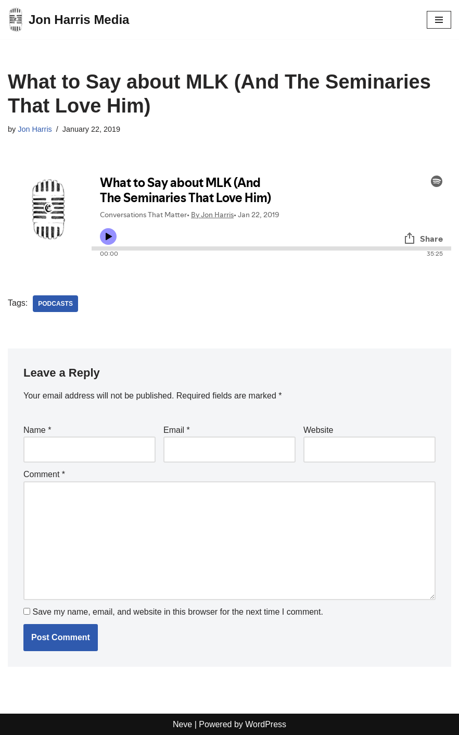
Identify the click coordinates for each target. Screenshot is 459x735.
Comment (44, 474)
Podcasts (55, 303)
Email (176, 430)
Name (37, 430)
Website (318, 430)
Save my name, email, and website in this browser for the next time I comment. (177, 611)
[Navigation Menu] (439, 20)
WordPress (265, 724)
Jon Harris (35, 129)
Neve (182, 724)
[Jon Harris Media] (68, 19)
